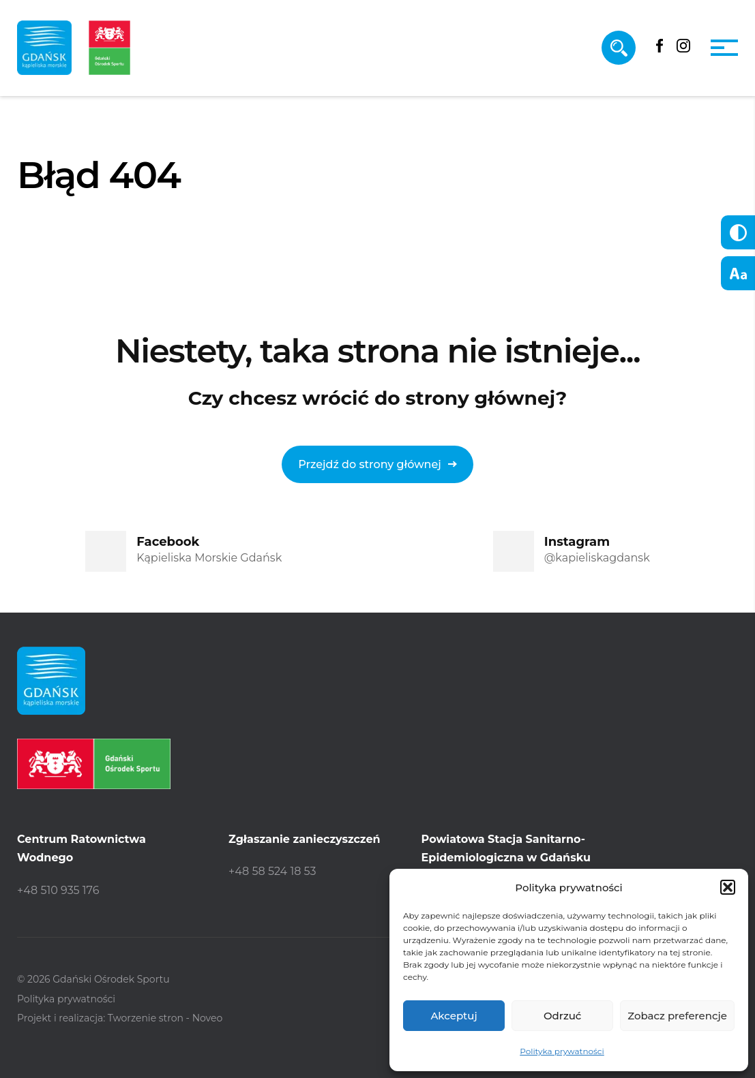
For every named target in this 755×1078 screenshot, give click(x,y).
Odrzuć (563, 1015)
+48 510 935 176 (58, 890)
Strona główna (65, 248)
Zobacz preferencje (677, 1015)
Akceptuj (453, 1015)
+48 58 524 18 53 (272, 871)
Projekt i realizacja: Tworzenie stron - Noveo (119, 1018)
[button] (728, 887)
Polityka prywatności (562, 1051)
